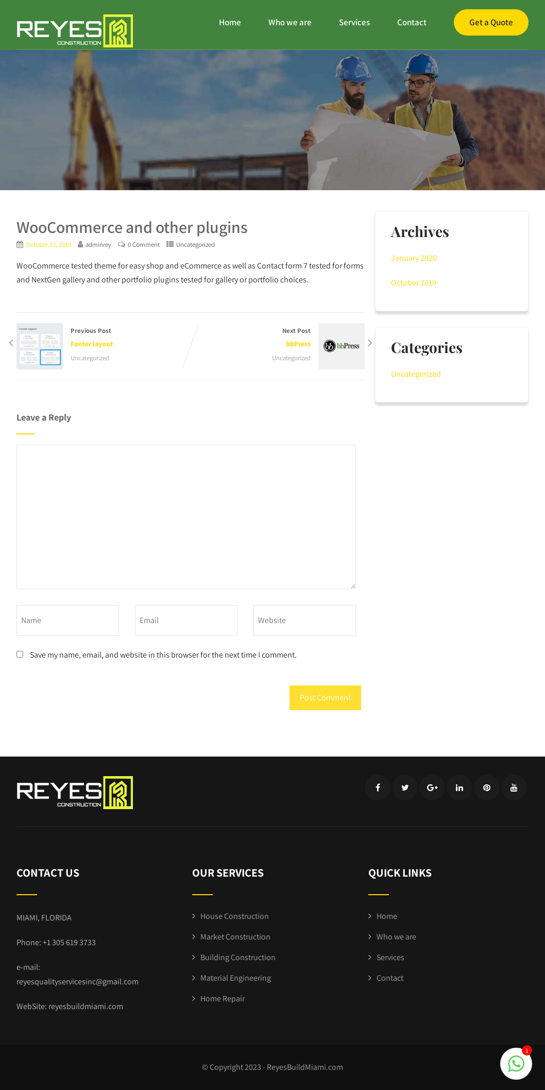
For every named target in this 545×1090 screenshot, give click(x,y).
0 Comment (144, 244)
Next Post (278, 338)
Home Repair (222, 998)
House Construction (234, 916)
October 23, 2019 (48, 244)
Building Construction (238, 957)
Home (230, 22)
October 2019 (413, 282)
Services (354, 22)
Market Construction (235, 936)
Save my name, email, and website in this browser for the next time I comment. (163, 654)
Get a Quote (491, 22)
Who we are (290, 22)
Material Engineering (235, 977)
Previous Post (103, 338)
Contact (412, 22)
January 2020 (414, 258)
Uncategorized (195, 244)
